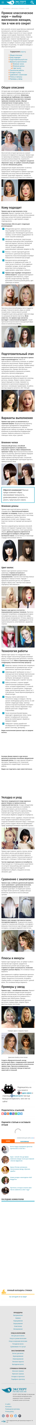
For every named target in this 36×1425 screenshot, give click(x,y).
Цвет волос (16, 68)
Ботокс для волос (18, 1353)
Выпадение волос (18, 1364)
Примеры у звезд (15, 79)
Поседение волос (18, 1344)
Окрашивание (18, 1323)
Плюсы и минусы (15, 77)
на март (23, 1296)
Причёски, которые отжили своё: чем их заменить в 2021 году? (21, 1189)
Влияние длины (17, 66)
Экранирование (18, 1356)
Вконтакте (18, 1096)
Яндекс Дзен (26, 1093)
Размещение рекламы (12, 1409)
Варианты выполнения (17, 62)
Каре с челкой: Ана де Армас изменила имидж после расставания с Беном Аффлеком (22, 1159)
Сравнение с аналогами (18, 75)
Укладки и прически (18, 1376)
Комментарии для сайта (26, 1138)
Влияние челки (17, 64)
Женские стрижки (17, 8)
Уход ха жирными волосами (18, 1341)
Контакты (8, 1406)
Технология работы (16, 70)
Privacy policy (9, 1411)
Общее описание (15, 55)
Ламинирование (18, 1359)
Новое (8, 1141)
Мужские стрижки (18, 1374)
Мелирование (18, 1329)
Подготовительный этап (18, 60)
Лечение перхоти (18, 1362)
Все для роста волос (18, 1336)
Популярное (24, 1141)
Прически (6, 8)
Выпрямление (18, 1315)
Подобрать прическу (18, 1379)
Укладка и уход (15, 72)
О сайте (7, 1404)
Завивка (18, 1318)
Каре (27, 8)
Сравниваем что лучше (18, 1347)
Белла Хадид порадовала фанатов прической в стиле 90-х (21, 1147)
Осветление (18, 1326)
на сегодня (13, 1296)
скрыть (23, 52)
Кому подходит (15, 57)
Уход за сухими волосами (18, 1338)
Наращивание (18, 1321)
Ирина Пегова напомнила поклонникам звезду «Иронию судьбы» (20, 1169)
